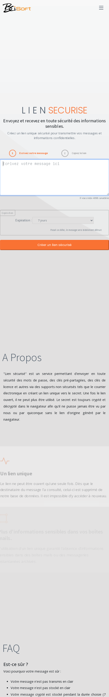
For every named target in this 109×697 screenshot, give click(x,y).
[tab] (28, 152)
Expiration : (23, 221)
